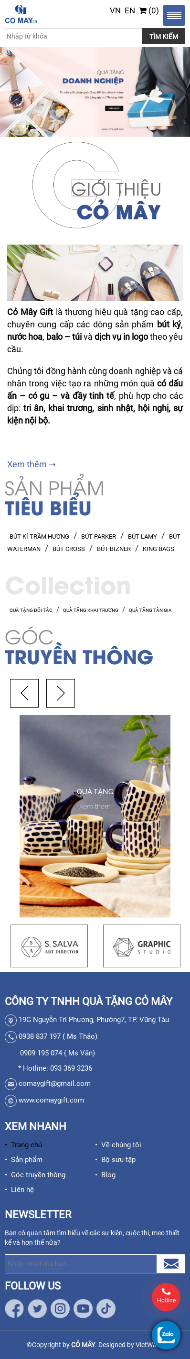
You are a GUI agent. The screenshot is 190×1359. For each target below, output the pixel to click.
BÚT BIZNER (114, 548)
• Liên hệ (19, 1189)
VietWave (149, 1345)
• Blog (105, 1175)
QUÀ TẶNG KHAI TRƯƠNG (90, 610)
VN (115, 10)
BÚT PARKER (98, 536)
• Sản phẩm (23, 1159)
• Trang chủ (23, 1145)
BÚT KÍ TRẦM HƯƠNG (39, 536)
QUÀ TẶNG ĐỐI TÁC (31, 610)
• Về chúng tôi (118, 1145)
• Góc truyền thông (35, 1175)
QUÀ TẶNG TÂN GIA (150, 610)
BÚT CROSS (69, 548)
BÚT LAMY (142, 536)
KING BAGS (158, 548)
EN (130, 10)
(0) (149, 10)
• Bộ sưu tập (115, 1159)
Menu (174, 15)
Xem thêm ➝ (31, 464)
